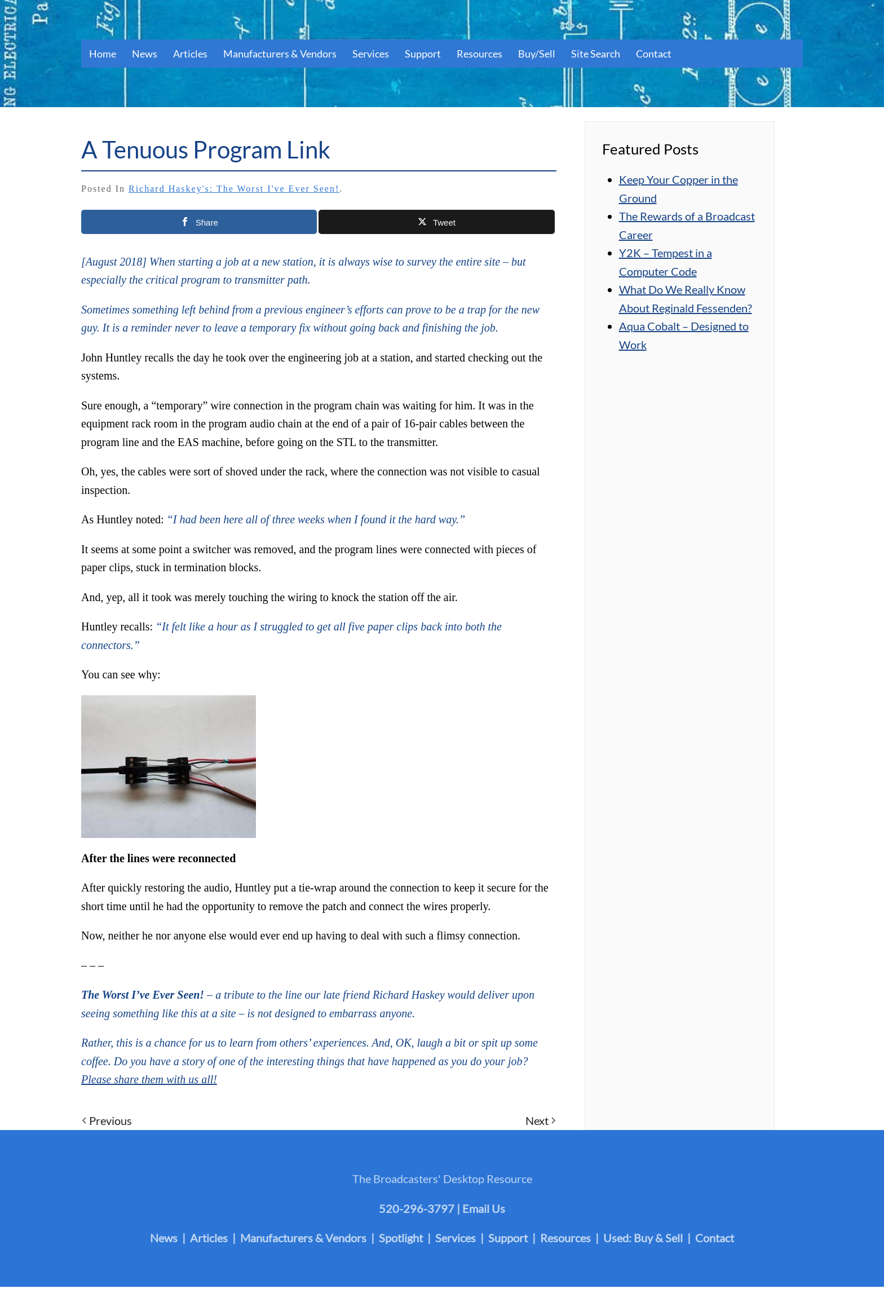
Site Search (595, 53)
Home (102, 53)
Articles (190, 53)
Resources (479, 53)
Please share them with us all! (149, 1079)
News (144, 53)
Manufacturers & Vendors (280, 53)
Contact (653, 53)
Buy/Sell (536, 53)
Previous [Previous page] (107, 1120)
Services (370, 53)
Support (423, 53)
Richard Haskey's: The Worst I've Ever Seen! (234, 188)
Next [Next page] (540, 1120)
